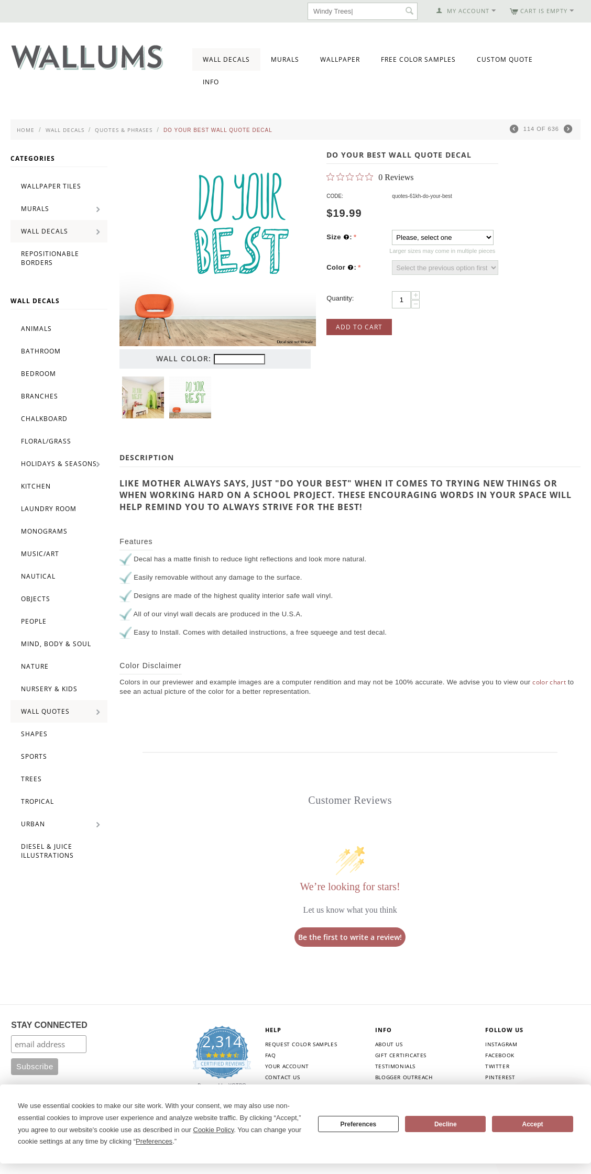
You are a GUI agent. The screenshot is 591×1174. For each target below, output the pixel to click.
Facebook (500, 1055)
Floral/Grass (46, 441)
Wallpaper (340, 59)
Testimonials (395, 1066)
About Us (389, 1044)
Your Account (287, 1066)
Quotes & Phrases (123, 130)
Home (26, 130)
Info (211, 81)
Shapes (34, 733)
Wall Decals (226, 59)
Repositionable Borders (50, 258)
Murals (285, 59)
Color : (341, 267)
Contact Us (282, 1077)
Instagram (501, 1044)
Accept (532, 1124)
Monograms (44, 531)
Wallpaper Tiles (51, 186)
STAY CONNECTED (49, 1025)
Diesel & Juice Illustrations (47, 851)
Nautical (38, 576)
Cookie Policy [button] (213, 1130)
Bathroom (41, 351)
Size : (339, 237)
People (34, 621)
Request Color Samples (301, 1044)
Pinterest (500, 1077)
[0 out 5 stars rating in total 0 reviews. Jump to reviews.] (369, 177)
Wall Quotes (45, 711)
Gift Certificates (400, 1055)
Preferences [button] (154, 1141)
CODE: (334, 196)
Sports (34, 756)
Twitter (497, 1066)
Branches (39, 396)
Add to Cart (359, 327)
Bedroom (38, 373)
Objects (35, 598)
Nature (35, 666)
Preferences (359, 1124)
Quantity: (340, 298)
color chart (549, 682)
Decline (445, 1124)
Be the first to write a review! (350, 937)
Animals (36, 328)
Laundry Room (48, 508)
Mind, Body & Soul (56, 643)
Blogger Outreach (404, 1077)
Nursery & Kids (49, 688)
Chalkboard (44, 418)
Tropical (37, 801)
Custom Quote (505, 59)
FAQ (270, 1055)
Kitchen (36, 486)
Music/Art (40, 553)
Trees (31, 778)
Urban (33, 823)
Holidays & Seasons (59, 463)
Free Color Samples (418, 59)
